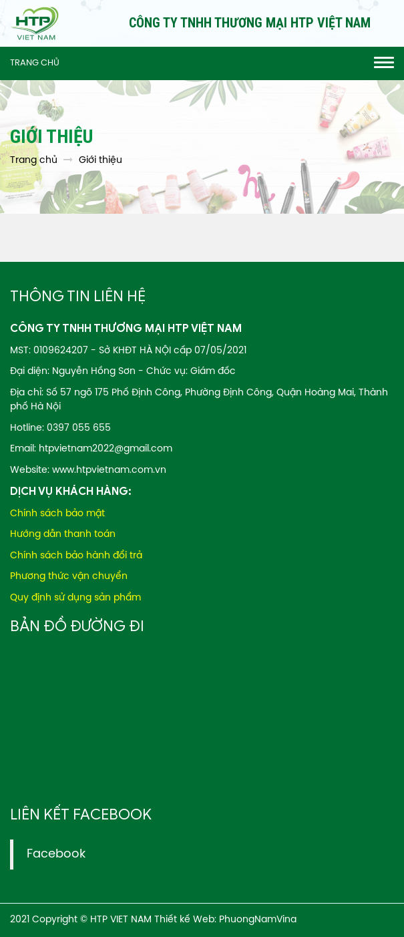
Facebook (56, 854)
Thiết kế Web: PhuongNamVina (225, 920)
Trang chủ (34, 63)
